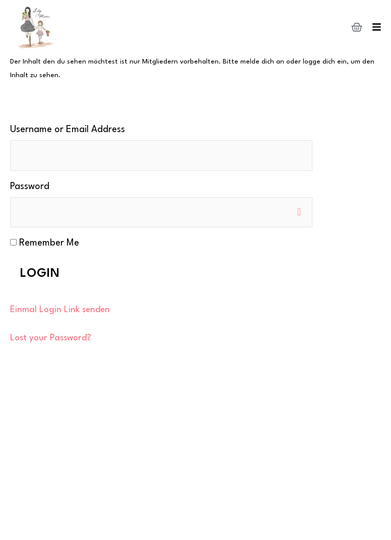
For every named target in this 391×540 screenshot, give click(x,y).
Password (29, 188)
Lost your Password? (52, 343)
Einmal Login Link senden (62, 314)
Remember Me (44, 246)
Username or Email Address (67, 129)
